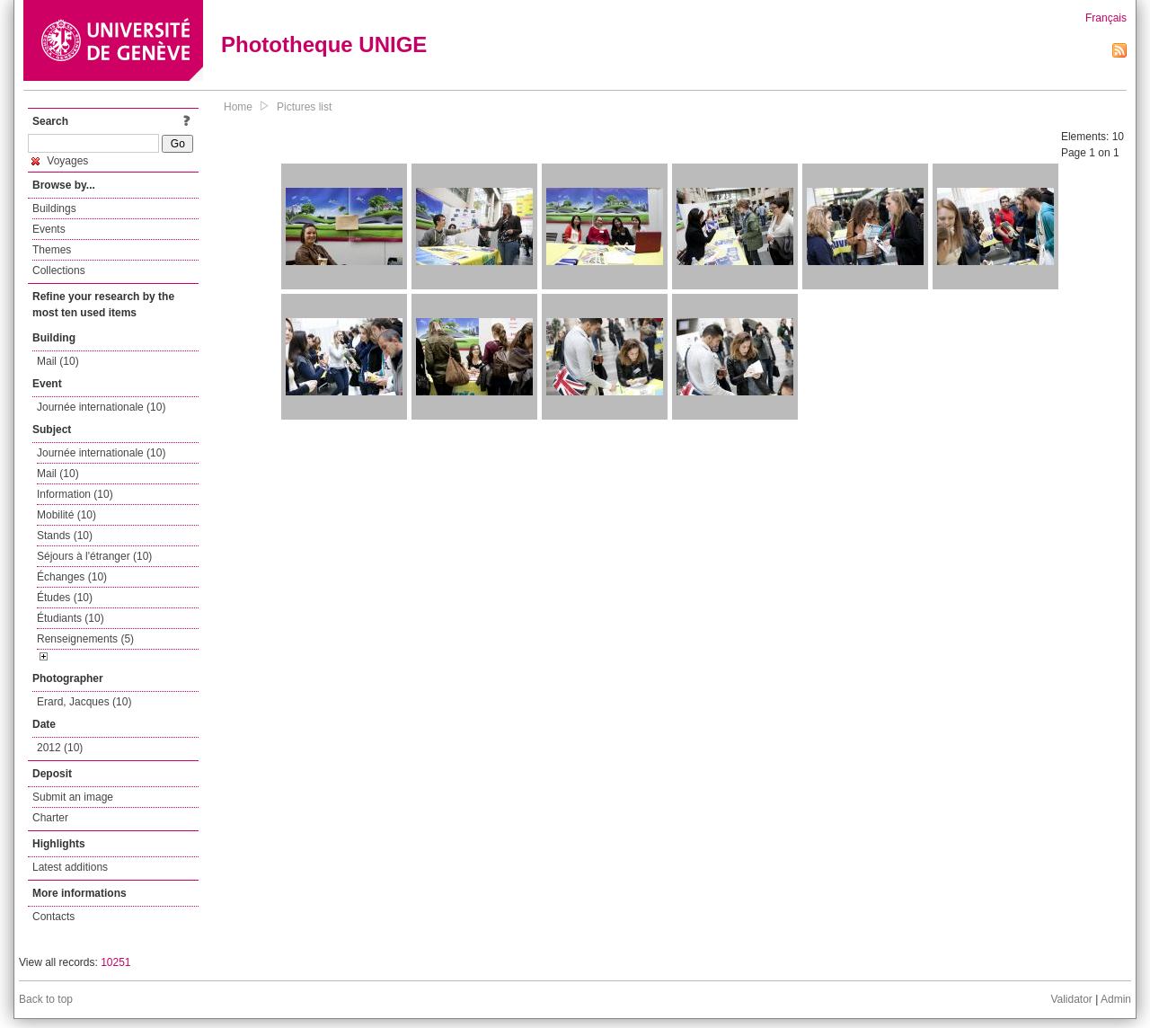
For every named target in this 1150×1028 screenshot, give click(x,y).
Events (49, 229)
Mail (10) (58, 361)
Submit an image (72, 797)
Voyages (59, 161)
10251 (115, 962)
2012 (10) (60, 747)
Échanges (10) (72, 577)
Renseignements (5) (85, 639)
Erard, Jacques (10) (84, 702)
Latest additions (70, 867)
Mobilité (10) (66, 515)
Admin (1116, 999)
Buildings (54, 208)
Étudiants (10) (70, 618)
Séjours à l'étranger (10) (94, 556)
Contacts (53, 916)
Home (238, 107)
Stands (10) (65, 535)
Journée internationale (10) (101, 407)
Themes (51, 250)
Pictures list (304, 107)
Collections (58, 270)
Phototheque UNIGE (324, 44)
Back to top (46, 999)
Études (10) (65, 597)
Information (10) (75, 494)
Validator (1071, 999)
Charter (50, 817)
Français (1106, 18)
